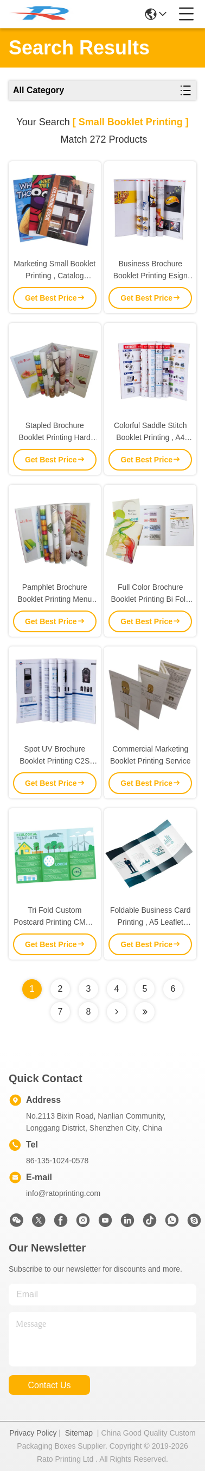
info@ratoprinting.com (63, 1193)
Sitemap (79, 1433)
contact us (49, 1385)
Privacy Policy (32, 1433)
